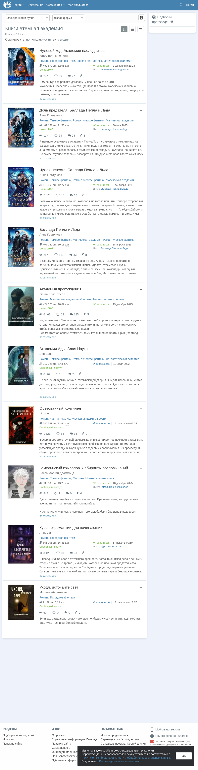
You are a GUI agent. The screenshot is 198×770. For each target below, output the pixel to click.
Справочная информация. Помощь (74, 739)
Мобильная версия (165, 729)
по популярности (38, 39)
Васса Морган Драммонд (56, 473)
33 (75, 254)
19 (75, 195)
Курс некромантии (112, 546)
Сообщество (55, 4)
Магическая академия (118, 60)
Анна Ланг (46, 532)
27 (73, 76)
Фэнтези (85, 299)
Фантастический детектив (122, 359)
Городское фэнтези (62, 60)
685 (76, 314)
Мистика (78, 478)
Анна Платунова (50, 115)
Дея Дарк (45, 353)
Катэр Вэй (46, 55)
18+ (152, 741)
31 (75, 553)
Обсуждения (35, 4)
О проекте (58, 735)
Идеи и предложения (114, 735)
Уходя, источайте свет (58, 587)
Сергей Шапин (136, 743)
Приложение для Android (169, 736)
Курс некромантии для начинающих (70, 528)
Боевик (101, 418)
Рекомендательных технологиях (120, 761)
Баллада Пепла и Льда (114, 129)
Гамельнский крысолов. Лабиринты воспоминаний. (84, 468)
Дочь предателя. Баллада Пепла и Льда (74, 110)
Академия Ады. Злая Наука (63, 349)
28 (73, 135)
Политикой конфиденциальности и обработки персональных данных (126, 757)
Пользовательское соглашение (72, 756)
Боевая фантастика (89, 60)
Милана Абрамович (53, 592)
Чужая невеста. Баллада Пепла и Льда (73, 170)
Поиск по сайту (12, 743)
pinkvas (44, 413)
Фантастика (57, 418)
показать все (47, 98)
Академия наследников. (115, 69)
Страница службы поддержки (120, 739)
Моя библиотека (78, 4)
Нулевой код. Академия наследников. (72, 50)
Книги (19, 4)
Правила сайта (61, 743)
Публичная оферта (64, 760)
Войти (190, 4)
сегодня (64, 39)
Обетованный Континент (61, 408)
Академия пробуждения (60, 289)
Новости (8, 739)
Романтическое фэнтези (88, 120)
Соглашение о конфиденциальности (66, 750)
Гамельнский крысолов (114, 486)
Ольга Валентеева (52, 294)
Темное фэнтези (60, 120)
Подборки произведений (18, 735)
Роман (43, 60)
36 (75, 433)
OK (184, 755)
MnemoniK (62, 55)
